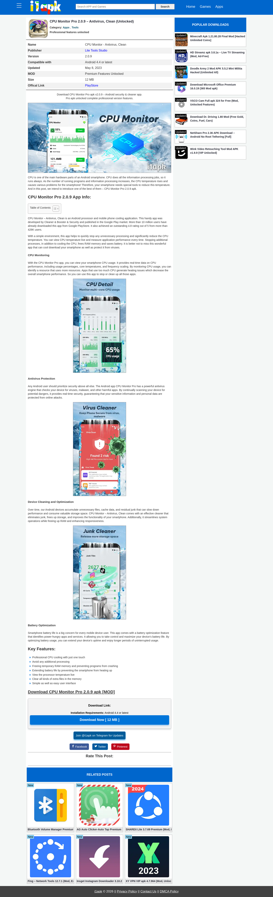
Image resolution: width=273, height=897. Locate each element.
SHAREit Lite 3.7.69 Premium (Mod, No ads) (148, 829)
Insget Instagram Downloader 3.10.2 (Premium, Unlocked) (99, 881)
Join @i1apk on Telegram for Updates (99, 735)
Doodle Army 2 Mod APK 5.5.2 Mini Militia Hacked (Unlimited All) (216, 70)
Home (190, 7)
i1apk (98, 891)
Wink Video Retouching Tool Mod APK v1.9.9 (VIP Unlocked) (214, 150)
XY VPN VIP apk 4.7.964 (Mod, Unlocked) (148, 881)
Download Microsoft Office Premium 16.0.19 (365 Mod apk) (213, 86)
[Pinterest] (120, 746)
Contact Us (148, 891)
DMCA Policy (169, 891)
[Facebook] (79, 746)
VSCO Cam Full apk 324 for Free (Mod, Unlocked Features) (214, 102)
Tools (75, 27)
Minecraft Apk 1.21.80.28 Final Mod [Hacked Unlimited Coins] (217, 38)
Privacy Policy (127, 891)
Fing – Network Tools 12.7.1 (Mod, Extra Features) (50, 881)
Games (205, 7)
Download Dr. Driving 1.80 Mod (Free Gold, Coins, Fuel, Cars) (217, 118)
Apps (219, 7)
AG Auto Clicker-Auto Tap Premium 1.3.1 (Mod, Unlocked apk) (99, 829)
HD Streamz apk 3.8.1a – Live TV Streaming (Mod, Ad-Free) (217, 54)
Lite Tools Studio (96, 50)
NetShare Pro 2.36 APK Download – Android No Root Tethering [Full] (212, 134)
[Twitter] (100, 746)
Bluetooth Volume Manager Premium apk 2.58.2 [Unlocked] (50, 829)
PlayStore (91, 85)
